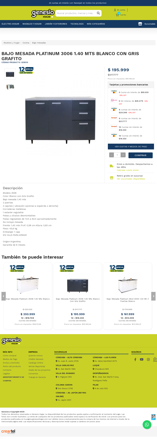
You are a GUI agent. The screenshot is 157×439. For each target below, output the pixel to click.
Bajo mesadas (39, 43)
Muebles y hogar (32, 24)
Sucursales (146, 23)
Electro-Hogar (10, 24)
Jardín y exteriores (56, 24)
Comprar (140, 155)
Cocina (26, 43)
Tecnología (77, 24)
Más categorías (96, 24)
